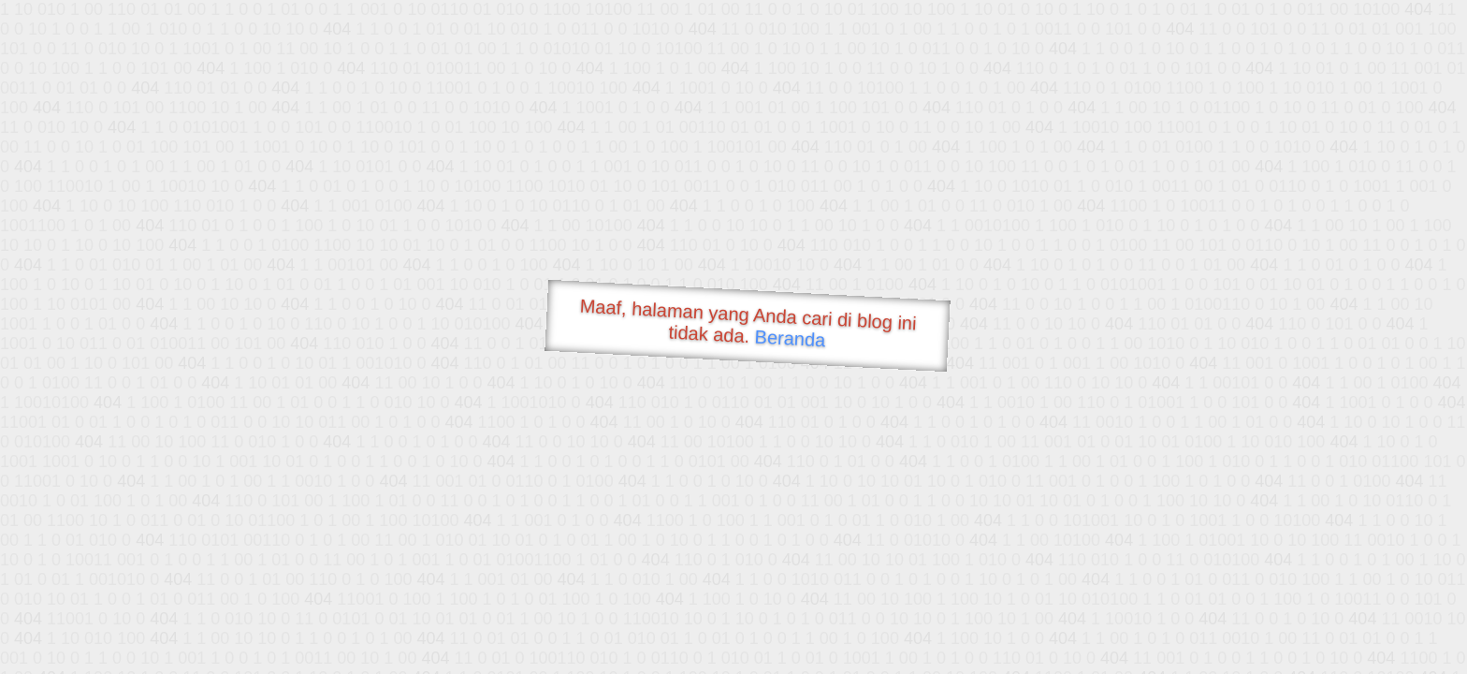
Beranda (790, 338)
